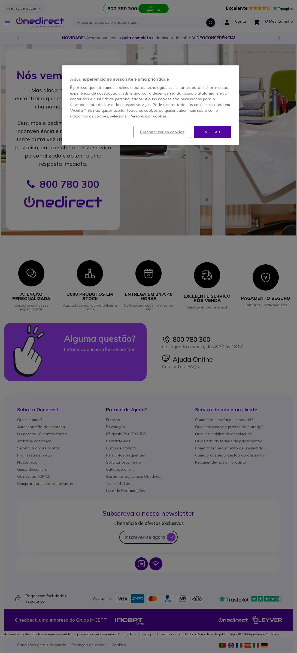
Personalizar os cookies (162, 132)
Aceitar (212, 132)
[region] (150, 105)
